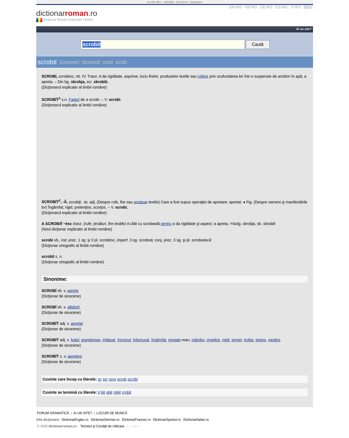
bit (103, 392)
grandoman (91, 340)
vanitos (274, 340)
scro (112, 379)
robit (117, 392)
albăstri (73, 307)
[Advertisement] (175, 154)
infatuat (109, 340)
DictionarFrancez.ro (136, 420)
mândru (197, 340)
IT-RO (296, 7)
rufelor (203, 76)
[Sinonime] (91, 62)
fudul (75, 340)
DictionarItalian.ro (196, 420)
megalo (174, 340)
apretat (77, 323)
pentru (166, 223)
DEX (308, 7)
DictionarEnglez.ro (75, 420)
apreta (72, 290)
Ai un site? (303, 29)
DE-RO (266, 7)
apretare (75, 356)
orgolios (213, 340)
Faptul (74, 99)
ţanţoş (260, 340)
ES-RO (281, 7)
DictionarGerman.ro (105, 420)
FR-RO (251, 7)
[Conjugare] (69, 62)
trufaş (249, 340)
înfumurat (141, 340)
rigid (225, 340)
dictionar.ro (66, 13)
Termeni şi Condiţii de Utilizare (102, 426)
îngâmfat (158, 340)
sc (100, 379)
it (99, 392)
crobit (126, 392)
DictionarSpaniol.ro (167, 420)
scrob (122, 379)
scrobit (121, 62)
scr (105, 379)
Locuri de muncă (112, 413)
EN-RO (236, 7)
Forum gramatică (53, 413)
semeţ (236, 340)
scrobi (108, 62)
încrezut (124, 340)
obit (109, 392)
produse (141, 202)
